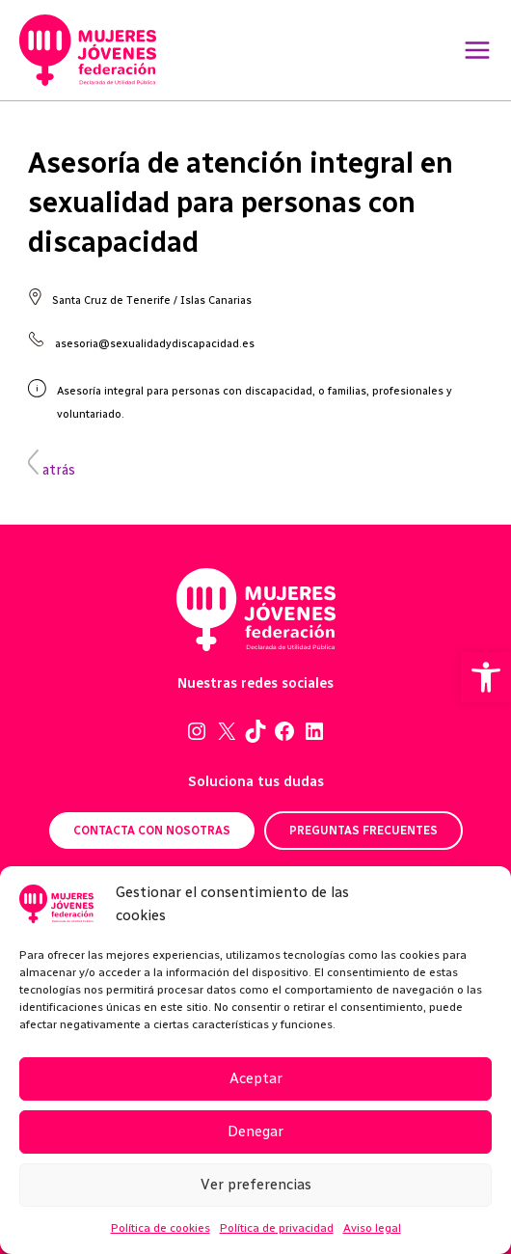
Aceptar (255, 1078)
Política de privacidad (277, 1228)
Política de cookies (160, 1228)
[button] (486, 677)
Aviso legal (372, 1228)
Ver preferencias (256, 1184)
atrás (51, 469)
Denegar (255, 1131)
